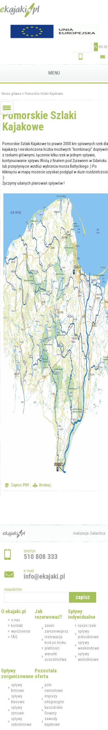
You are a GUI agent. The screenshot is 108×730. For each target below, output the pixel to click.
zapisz (83, 597)
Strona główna (11, 94)
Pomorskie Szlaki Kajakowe (44, 94)
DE (105, 47)
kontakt (17, 625)
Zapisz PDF (20, 485)
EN (101, 47)
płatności (52, 648)
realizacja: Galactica (89, 533)
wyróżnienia (20, 631)
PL (96, 47)
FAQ (14, 637)
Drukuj (44, 485)
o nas (15, 620)
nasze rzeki (87, 625)
